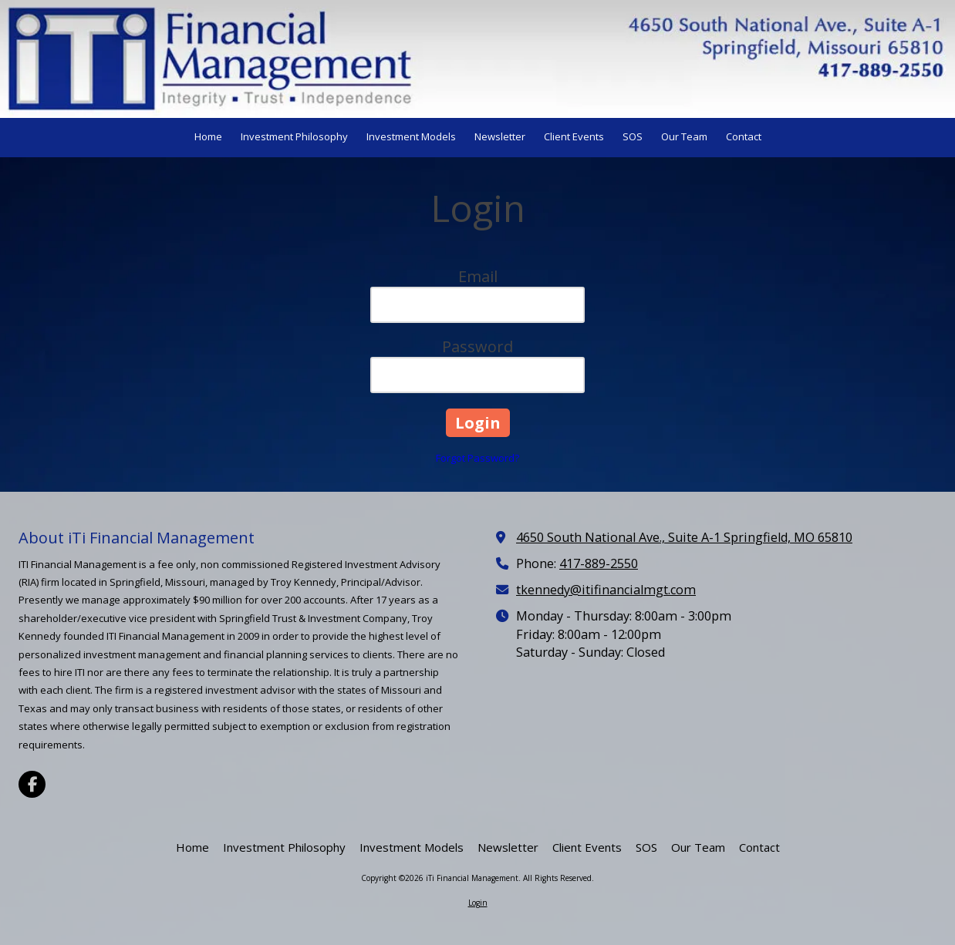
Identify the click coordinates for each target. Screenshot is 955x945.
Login (478, 902)
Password (477, 346)
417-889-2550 (598, 563)
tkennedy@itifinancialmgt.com (606, 589)
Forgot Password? (477, 458)
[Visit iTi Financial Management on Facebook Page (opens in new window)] (32, 784)
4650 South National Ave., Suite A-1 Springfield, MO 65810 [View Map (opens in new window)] (684, 537)
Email (478, 276)
